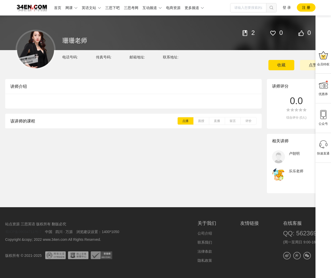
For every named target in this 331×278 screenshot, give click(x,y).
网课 (69, 8)
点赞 (313, 65)
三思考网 (131, 8)
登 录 (287, 7)
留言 (233, 121)
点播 (185, 121)
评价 (248, 121)
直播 (217, 121)
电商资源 (173, 8)
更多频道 (192, 8)
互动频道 (149, 8)
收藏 (281, 65)
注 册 (306, 7)
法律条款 (205, 251)
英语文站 (89, 8)
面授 (201, 121)
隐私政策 (205, 260)
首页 (57, 8)
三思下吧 (112, 8)
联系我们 (205, 242)
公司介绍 (205, 233)
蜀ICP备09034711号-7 (23, 232)
